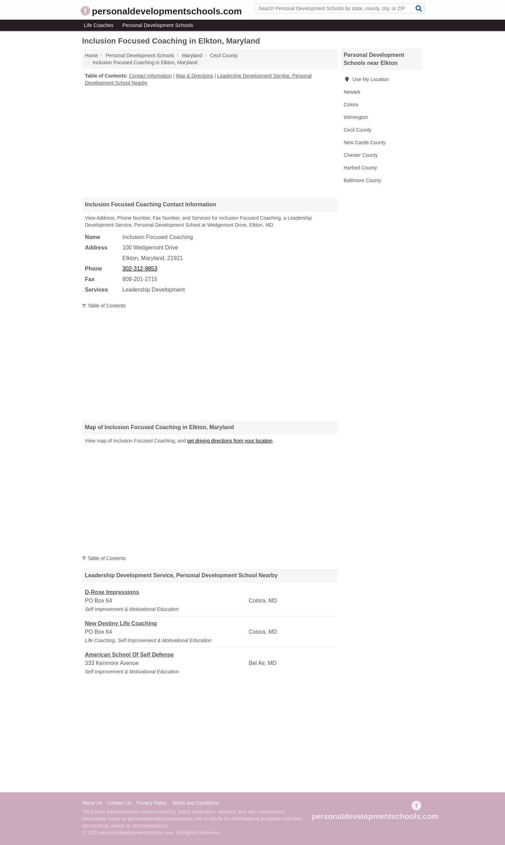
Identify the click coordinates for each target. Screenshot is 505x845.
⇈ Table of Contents (104, 305)
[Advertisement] (209, 142)
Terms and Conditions (195, 803)
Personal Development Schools (157, 25)
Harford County (360, 168)
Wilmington (356, 117)
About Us (92, 803)
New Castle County (365, 142)
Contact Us (119, 803)
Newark (352, 92)
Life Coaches (99, 25)
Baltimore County (362, 180)
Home (91, 55)
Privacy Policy (151, 803)
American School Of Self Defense (129, 655)
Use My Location (366, 79)
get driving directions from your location (230, 441)
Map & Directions (194, 76)
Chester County (361, 155)
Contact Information (150, 76)
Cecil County (357, 130)
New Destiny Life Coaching (121, 623)
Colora (351, 104)
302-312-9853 (139, 269)
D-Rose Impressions (112, 592)
